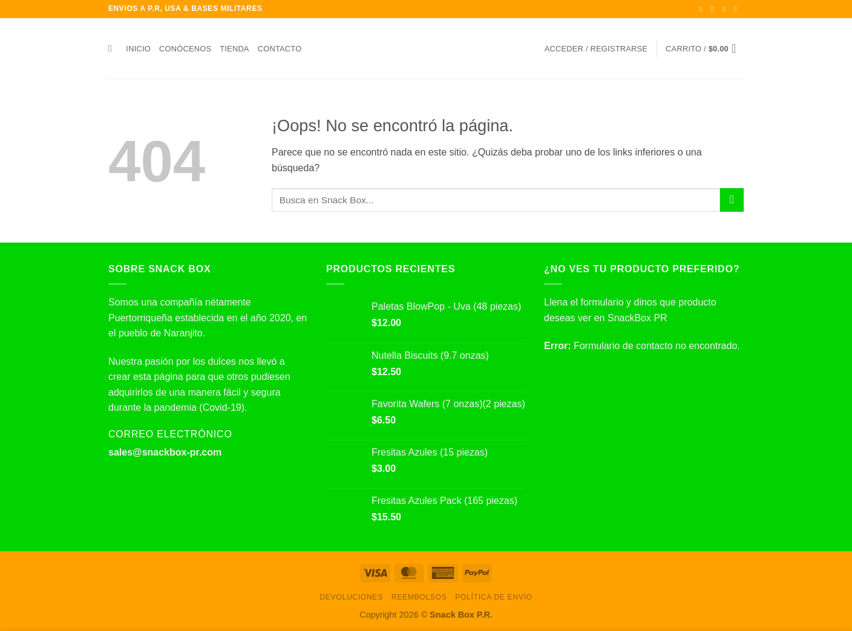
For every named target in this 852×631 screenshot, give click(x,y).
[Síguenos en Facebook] (703, 9)
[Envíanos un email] (737, 9)
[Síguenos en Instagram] (714, 9)
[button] (596, 49)
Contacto (280, 48)
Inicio (138, 48)
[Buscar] (112, 48)
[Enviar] (732, 200)
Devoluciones (351, 597)
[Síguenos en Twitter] (726, 9)
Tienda (234, 48)
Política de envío (493, 597)
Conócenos (185, 48)
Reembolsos (419, 597)
